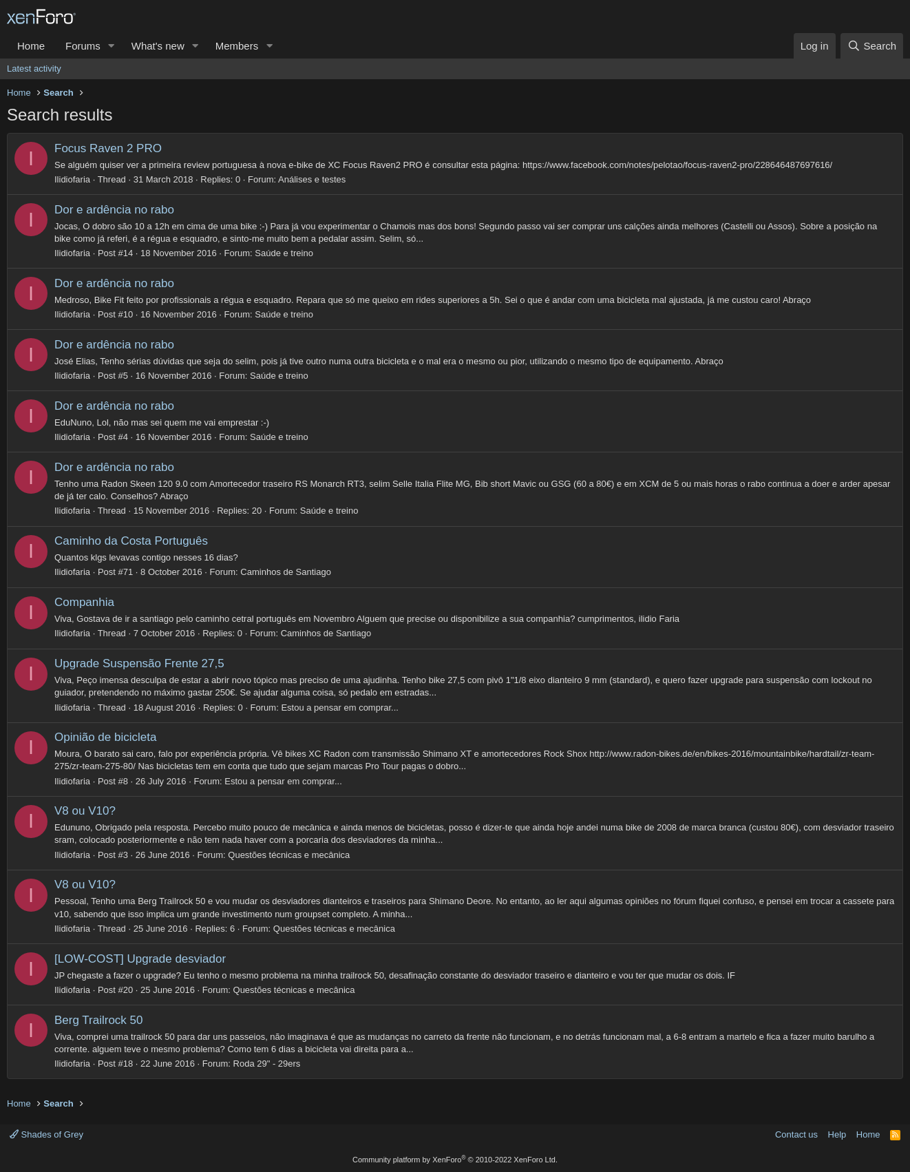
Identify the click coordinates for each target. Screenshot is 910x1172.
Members (237, 46)
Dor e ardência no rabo (114, 209)
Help (837, 1134)
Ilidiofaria (72, 179)
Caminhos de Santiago (285, 572)
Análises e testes (312, 179)
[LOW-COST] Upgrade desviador (140, 958)
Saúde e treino (284, 253)
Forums (82, 46)
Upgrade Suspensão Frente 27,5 (139, 663)
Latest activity (34, 68)
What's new (157, 46)
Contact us (796, 1134)
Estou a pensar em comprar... (340, 707)
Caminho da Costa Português (131, 540)
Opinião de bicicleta (105, 737)
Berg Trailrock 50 (98, 1020)
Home (31, 46)
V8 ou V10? (85, 810)
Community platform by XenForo (455, 1159)
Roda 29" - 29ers (267, 1063)
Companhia (84, 602)
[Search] (871, 46)
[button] (111, 46)
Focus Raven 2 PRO (108, 148)
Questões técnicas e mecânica (289, 855)
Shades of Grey (46, 1134)
